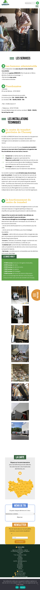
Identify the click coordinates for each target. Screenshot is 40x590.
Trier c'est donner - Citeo (20, 555)
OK (17, 587)
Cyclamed (20, 558)
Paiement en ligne (20, 573)
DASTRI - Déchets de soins (20, 561)
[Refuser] (38, 584)
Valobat (20, 568)
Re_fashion (20, 567)
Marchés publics (21, 575)
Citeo (20, 553)
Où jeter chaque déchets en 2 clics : (20, 510)
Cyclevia (20, 560)
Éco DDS (20, 562)
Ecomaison (20, 564)
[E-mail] (20, 538)
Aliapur (20, 556)
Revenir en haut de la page (21, 576)
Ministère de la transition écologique (20, 551)
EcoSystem (20, 566)
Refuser (23, 587)
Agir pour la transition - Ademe (20, 550)
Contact (21, 571)
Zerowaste (20, 552)
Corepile (20, 557)
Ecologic (20, 563)
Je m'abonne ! (20, 541)
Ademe (20, 548)
